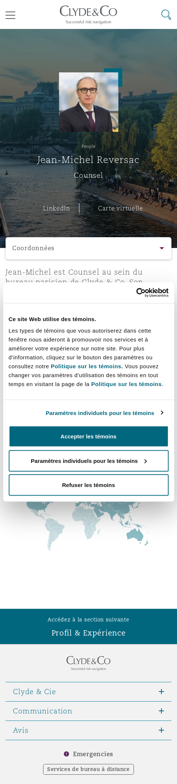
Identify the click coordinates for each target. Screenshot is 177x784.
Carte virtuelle (120, 208)
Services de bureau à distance (88, 769)
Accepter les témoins (88, 436)
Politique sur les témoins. (87, 366)
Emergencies (93, 754)
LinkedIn (56, 208)
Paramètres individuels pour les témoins (100, 412)
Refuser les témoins (88, 485)
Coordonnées (33, 248)
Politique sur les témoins (126, 384)
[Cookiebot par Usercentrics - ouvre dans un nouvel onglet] (136, 293)
